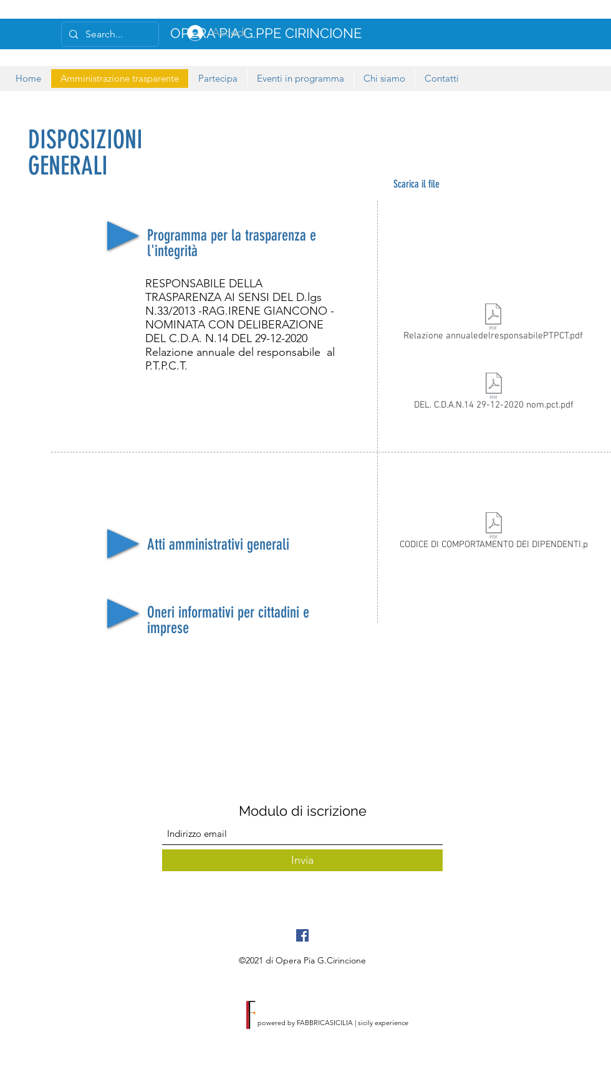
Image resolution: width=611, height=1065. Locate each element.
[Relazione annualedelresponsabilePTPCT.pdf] (493, 324)
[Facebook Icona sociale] (302, 935)
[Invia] (302, 860)
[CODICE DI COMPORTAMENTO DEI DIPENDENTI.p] (493, 533)
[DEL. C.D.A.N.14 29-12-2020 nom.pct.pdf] (493, 394)
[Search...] (108, 34)
